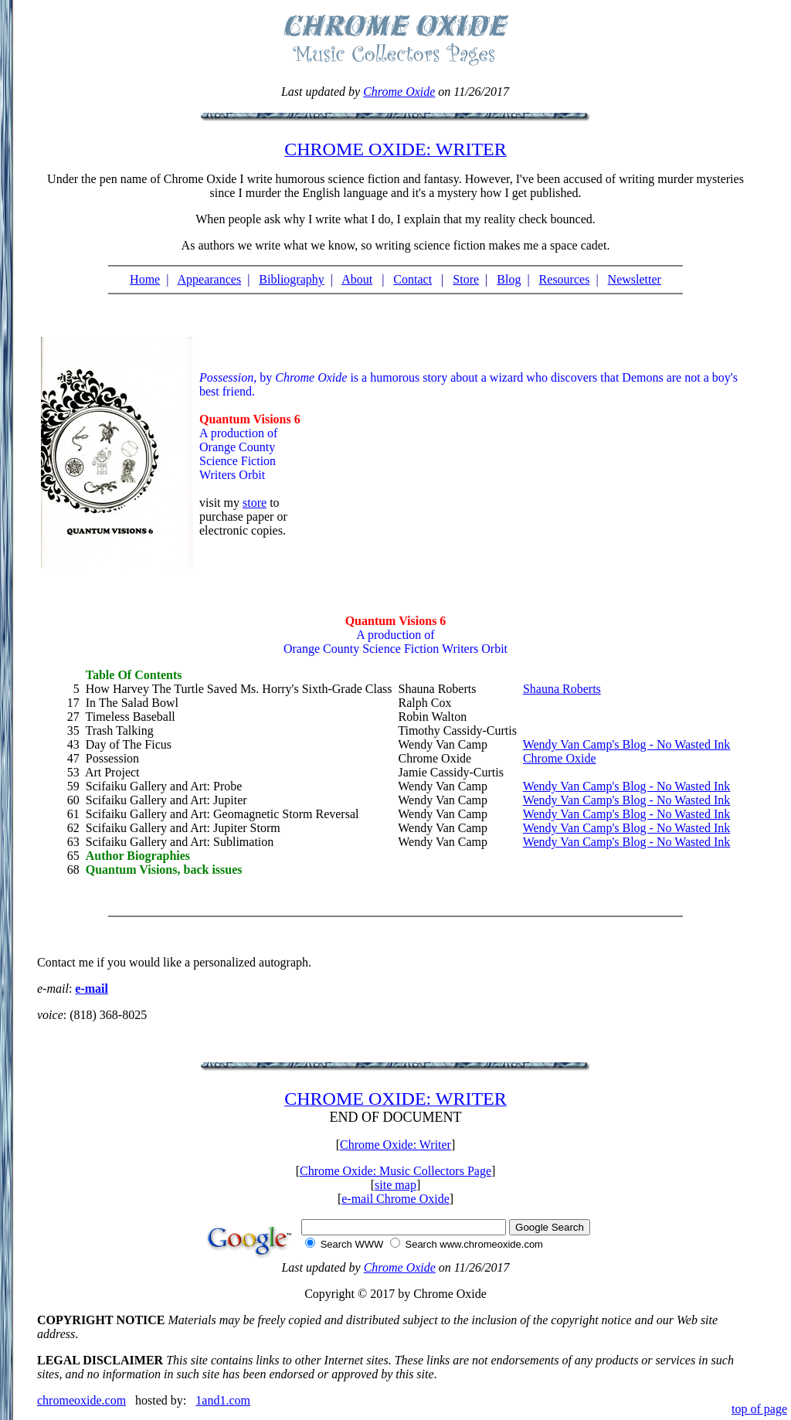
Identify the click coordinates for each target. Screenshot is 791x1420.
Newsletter (634, 279)
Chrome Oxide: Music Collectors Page (395, 1170)
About (356, 279)
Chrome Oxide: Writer (395, 1144)
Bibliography (291, 279)
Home (145, 279)
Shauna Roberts (562, 688)
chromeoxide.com (81, 1400)
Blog (509, 279)
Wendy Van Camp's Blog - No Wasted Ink (627, 744)
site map (395, 1184)
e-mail (91, 988)
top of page (759, 1408)
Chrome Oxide (399, 91)
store (254, 502)
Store (466, 279)
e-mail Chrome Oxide (395, 1198)
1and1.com (222, 1400)
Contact (412, 279)
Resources (564, 279)
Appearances (210, 279)
